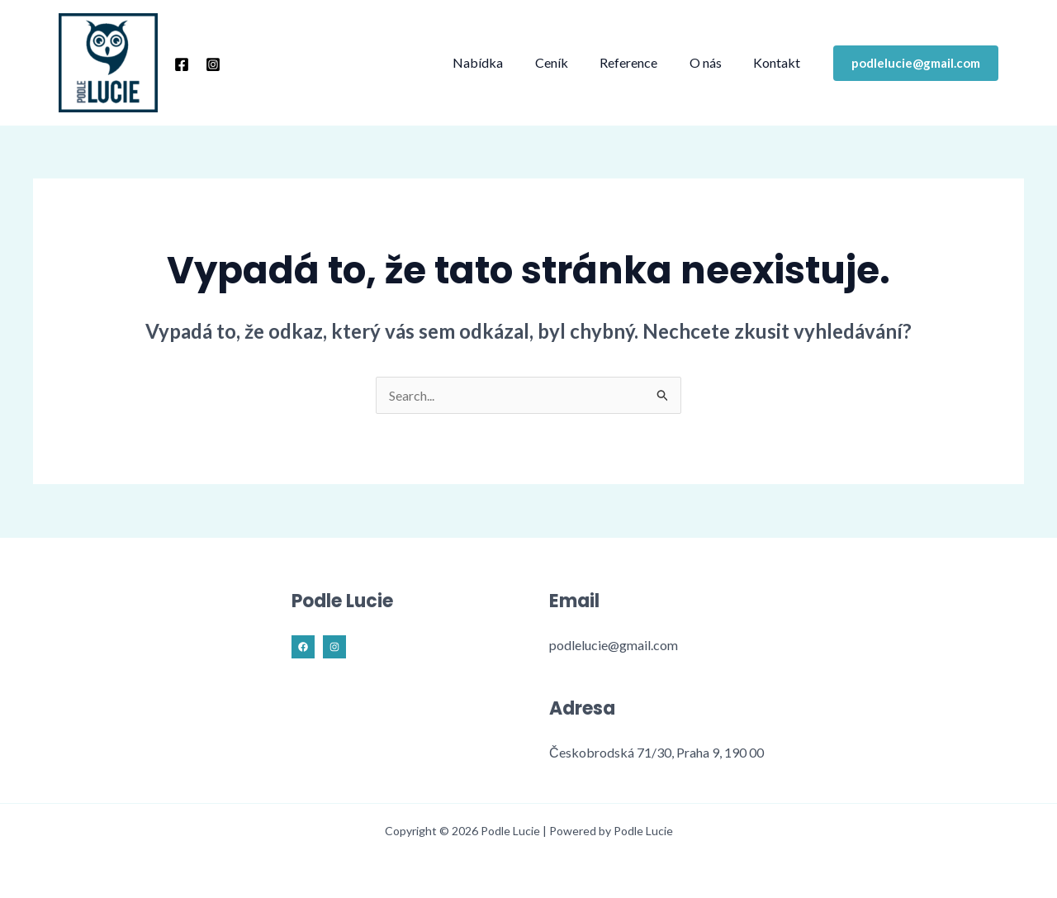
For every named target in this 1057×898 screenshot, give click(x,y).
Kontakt (779, 62)
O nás (714, 62)
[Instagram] (213, 64)
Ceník (570, 62)
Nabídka (502, 62)
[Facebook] (181, 64)
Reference (642, 62)
